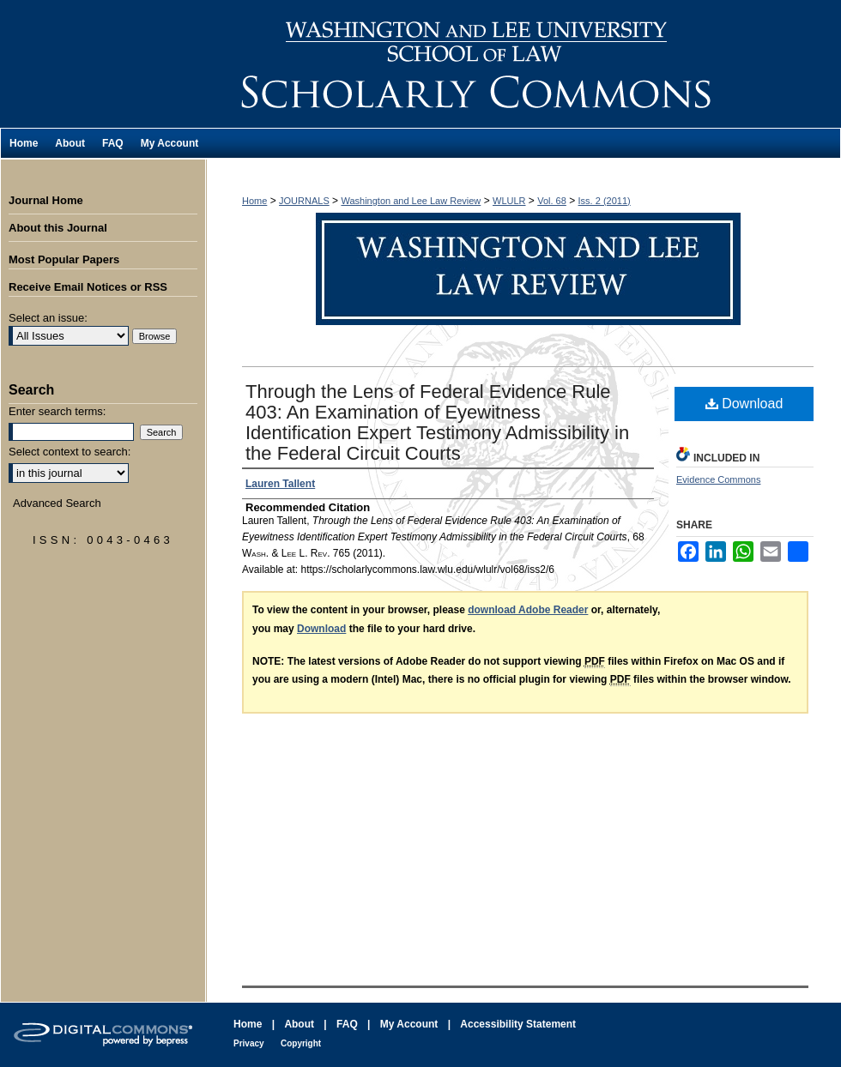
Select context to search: (69, 451)
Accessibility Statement (518, 1024)
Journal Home (46, 200)
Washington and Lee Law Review (523, 64)
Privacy (248, 1043)
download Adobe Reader (528, 610)
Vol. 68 (551, 201)
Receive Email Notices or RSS (88, 286)
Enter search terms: (57, 411)
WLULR (509, 201)
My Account (409, 1024)
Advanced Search (57, 503)
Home (254, 201)
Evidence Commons (718, 479)
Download (744, 403)
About (299, 1024)
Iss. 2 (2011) (604, 201)
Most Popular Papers (64, 259)
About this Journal (58, 227)
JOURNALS (304, 201)
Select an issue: (48, 317)
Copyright (301, 1043)
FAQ (347, 1024)
